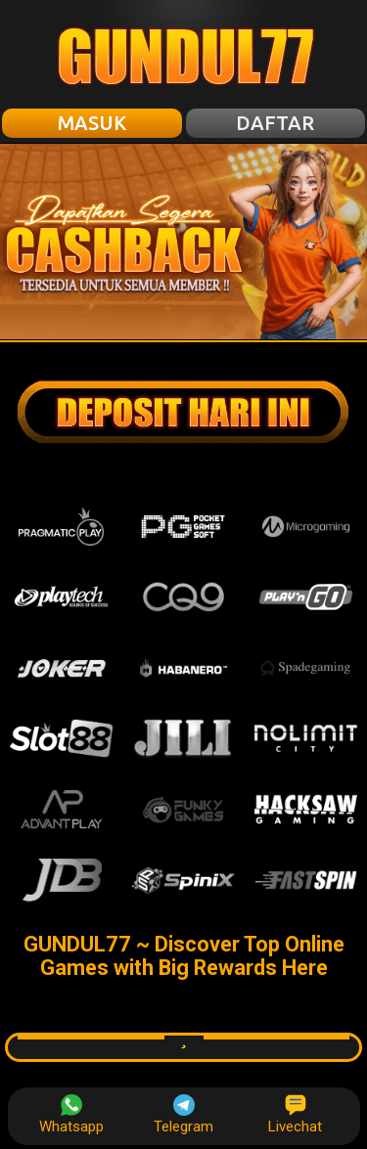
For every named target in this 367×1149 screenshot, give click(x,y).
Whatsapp (71, 1114)
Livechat (295, 1114)
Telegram (183, 1114)
